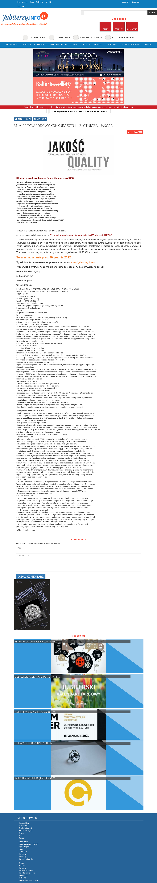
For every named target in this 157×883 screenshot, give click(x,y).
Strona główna (22, 2)
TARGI (21, 849)
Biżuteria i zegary (25, 831)
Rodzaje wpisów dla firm (28, 880)
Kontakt (48, 2)
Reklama (39, 2)
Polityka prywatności (27, 873)
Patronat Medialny (26, 870)
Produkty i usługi (25, 828)
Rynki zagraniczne (26, 847)
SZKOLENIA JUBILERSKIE (28, 844)
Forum (21, 835)
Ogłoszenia (23, 826)
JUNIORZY (23, 852)
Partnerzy (20, 6)
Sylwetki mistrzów (26, 859)
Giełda (21, 838)
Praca (21, 833)
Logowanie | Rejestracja (131, 2)
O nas (32, 2)
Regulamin (23, 875)
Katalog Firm (24, 823)
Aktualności (23, 119)
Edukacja (22, 854)
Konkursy (40, 119)
